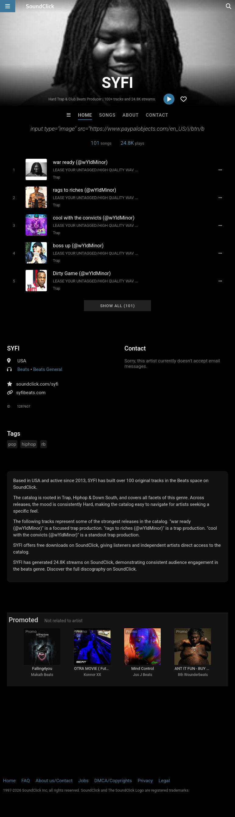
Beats (23, 369)
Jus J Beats (142, 675)
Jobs (83, 780)
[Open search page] (229, 6)
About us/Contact (54, 780)
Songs (107, 115)
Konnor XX (92, 675)
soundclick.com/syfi (37, 384)
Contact (157, 115)
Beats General (47, 369)
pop (12, 444)
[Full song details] (220, 170)
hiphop (29, 444)
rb (43, 444)
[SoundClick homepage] (40, 6)
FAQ (25, 780)
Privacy (145, 780)
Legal (164, 780)
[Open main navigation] (7, 6)
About (131, 115)
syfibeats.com (30, 392)
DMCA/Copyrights (113, 780)
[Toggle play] (14, 170)
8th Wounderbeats (193, 675)
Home (85, 115)
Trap (56, 177)
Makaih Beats (42, 675)
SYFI (13, 348)
